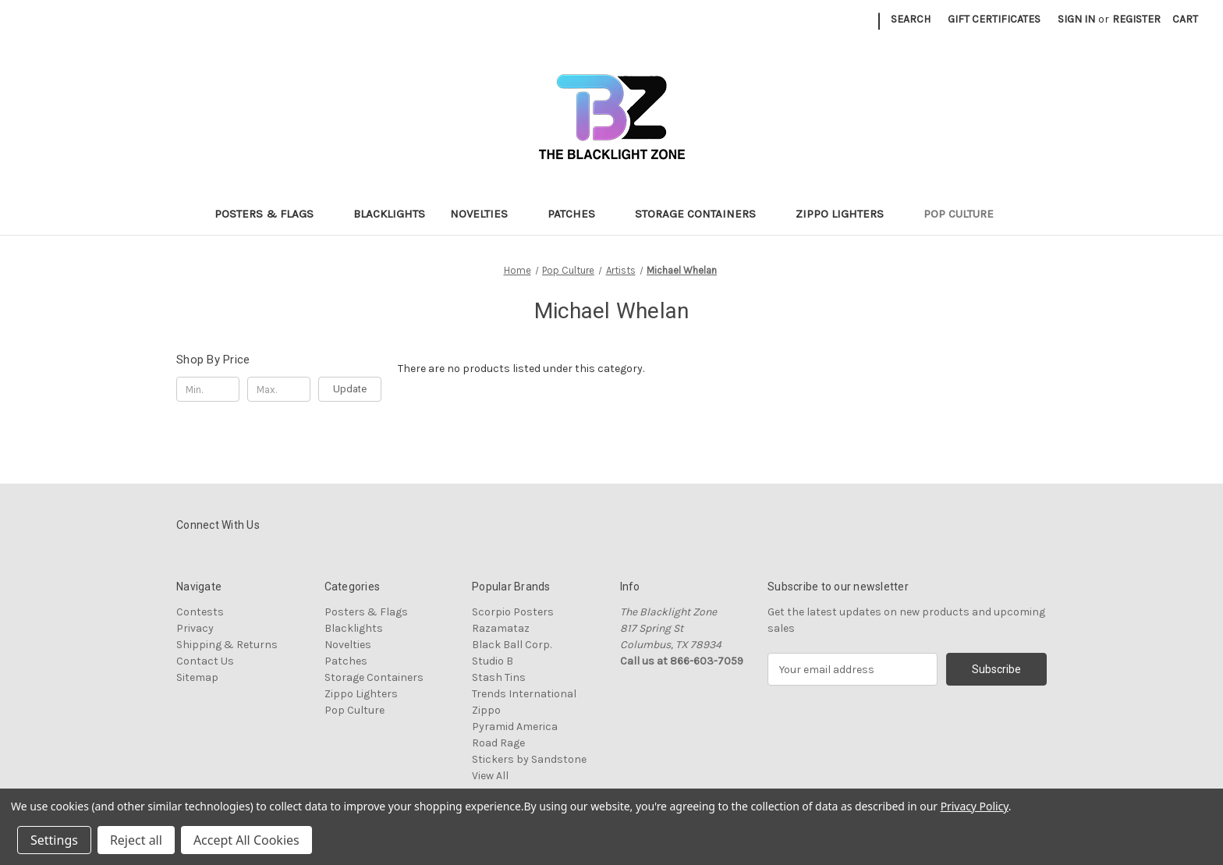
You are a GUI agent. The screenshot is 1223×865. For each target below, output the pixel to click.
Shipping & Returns (227, 644)
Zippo (486, 710)
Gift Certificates (994, 19)
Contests (200, 612)
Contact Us (205, 661)
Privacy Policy (975, 806)
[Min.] (207, 389)
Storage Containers (703, 214)
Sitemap (197, 677)
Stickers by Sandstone (529, 759)
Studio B (492, 661)
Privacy (195, 628)
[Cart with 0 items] (1185, 19)
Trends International (524, 693)
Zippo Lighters (847, 214)
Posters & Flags (271, 214)
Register (1136, 19)
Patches (579, 214)
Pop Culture (966, 214)
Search (911, 19)
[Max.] (278, 389)
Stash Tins (499, 677)
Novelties (486, 214)
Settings (54, 840)
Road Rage (498, 743)
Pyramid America (515, 726)
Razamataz (501, 628)
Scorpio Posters (513, 612)
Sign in (1076, 19)
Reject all (136, 840)
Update (350, 389)
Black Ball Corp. (511, 644)
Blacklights (389, 214)
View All (490, 775)
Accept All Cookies (246, 840)
